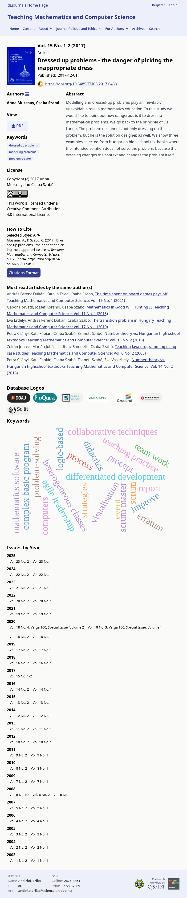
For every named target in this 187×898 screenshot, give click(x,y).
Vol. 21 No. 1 (42, 587)
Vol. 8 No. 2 (18, 768)
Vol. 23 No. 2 (19, 561)
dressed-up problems (23, 145)
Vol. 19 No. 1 (42, 614)
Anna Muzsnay (21, 102)
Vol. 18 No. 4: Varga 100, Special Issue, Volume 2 (47, 627)
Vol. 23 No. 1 (42, 561)
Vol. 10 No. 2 (19, 742)
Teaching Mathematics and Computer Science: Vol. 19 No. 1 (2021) (66, 300)
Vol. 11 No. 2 (19, 729)
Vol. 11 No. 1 (42, 729)
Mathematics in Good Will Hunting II (119, 307)
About (46, 28)
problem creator (20, 159)
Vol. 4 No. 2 (18, 821)
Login (173, 5)
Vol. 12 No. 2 (19, 715)
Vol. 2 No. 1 (39, 847)
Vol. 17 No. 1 (42, 650)
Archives (138, 28)
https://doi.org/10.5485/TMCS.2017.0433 (77, 84)
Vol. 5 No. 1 (39, 808)
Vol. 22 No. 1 (42, 574)
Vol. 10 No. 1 (42, 742)
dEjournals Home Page (28, 5)
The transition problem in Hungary (123, 320)
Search (154, 28)
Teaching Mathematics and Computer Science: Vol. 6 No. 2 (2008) (88, 353)
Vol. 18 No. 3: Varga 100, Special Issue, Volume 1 (125, 627)
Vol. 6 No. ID (19, 794)
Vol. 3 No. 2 (18, 834)
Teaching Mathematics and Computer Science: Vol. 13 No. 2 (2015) (85, 340)
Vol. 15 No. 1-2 (21, 676)
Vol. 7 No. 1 (39, 781)
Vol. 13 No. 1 (42, 702)
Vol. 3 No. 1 (39, 834)
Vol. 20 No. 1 (42, 601)
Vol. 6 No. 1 (62, 794)
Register (158, 5)
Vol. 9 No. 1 (39, 755)
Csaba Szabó (47, 102)
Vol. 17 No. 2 (19, 650)
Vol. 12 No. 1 (42, 715)
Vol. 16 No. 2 (19, 663)
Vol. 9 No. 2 (18, 755)
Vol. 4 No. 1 (39, 821)
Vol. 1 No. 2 (18, 860)
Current (29, 28)
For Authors (116, 28)
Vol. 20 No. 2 (19, 601)
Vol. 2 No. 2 (18, 847)
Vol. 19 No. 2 (19, 614)
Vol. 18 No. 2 (19, 636)
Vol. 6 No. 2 (41, 794)
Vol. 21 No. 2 (19, 587)
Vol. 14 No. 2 (19, 689)
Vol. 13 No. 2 (19, 702)
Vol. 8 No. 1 (39, 768)
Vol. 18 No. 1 (42, 636)
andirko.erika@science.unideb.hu (45, 890)
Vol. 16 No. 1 (42, 663)
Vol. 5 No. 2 (18, 808)
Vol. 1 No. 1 (39, 860)
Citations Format (24, 272)
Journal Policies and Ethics (79, 28)
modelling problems (22, 152)
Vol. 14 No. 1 (42, 689)
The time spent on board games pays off (131, 294)
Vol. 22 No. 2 (19, 574)
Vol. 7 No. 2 (18, 781)
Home (14, 28)
